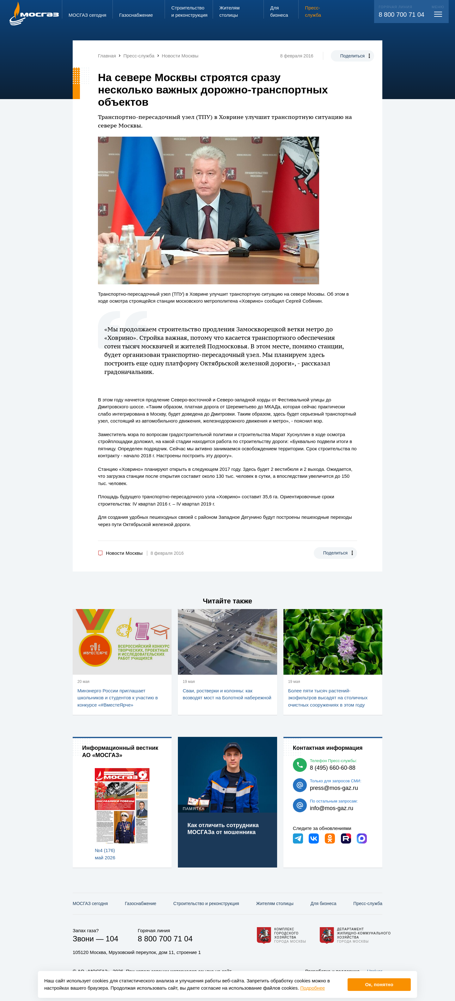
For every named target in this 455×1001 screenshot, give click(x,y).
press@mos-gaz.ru (334, 788)
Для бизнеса (324, 903)
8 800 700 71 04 (401, 14)
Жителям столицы (274, 903)
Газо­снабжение (140, 903)
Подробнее (312, 988)
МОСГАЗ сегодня (90, 903)
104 (112, 938)
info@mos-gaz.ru (331, 808)
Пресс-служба (367, 903)
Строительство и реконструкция (206, 903)
